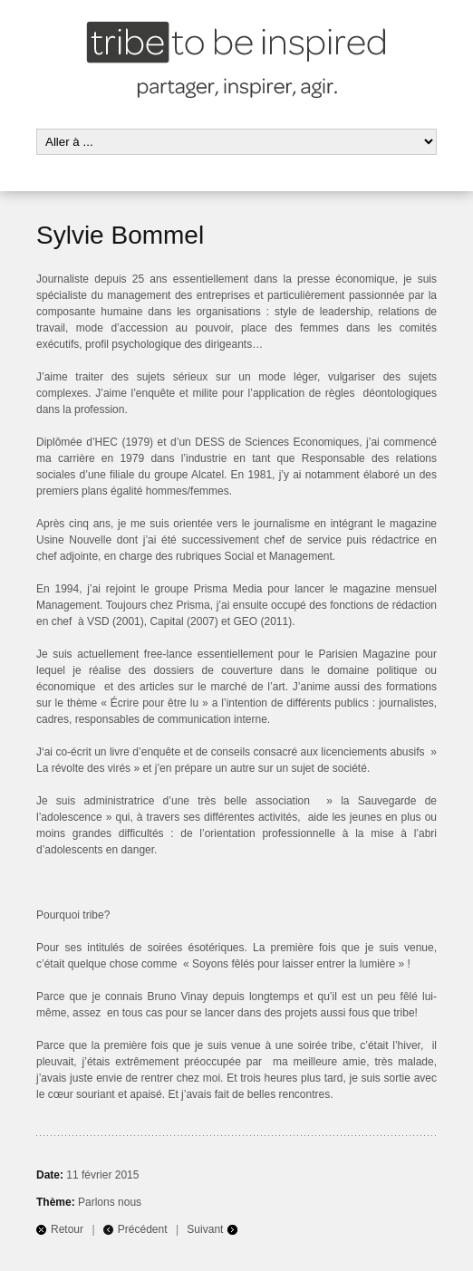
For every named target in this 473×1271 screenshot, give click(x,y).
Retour (67, 1229)
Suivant (205, 1229)
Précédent (143, 1229)
